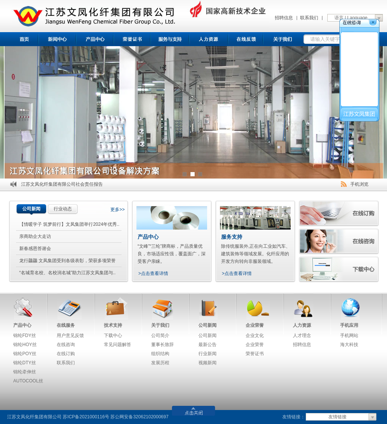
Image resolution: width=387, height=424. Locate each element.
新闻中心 (57, 39)
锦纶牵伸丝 (24, 371)
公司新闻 (31, 208)
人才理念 (302, 335)
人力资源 (302, 325)
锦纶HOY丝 (25, 344)
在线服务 (66, 325)
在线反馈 (246, 39)
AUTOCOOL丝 (28, 381)
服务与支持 (170, 39)
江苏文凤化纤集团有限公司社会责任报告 (62, 184)
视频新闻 (207, 362)
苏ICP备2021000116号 (86, 416)
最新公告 (207, 344)
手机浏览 (359, 184)
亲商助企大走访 (35, 236)
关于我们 (283, 39)
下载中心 (113, 335)
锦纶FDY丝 (24, 335)
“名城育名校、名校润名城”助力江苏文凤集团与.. (67, 272)
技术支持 (113, 325)
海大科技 (349, 344)
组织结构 (160, 353)
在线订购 (66, 353)
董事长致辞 (162, 344)
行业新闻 (207, 353)
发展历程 (160, 362)
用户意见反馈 (70, 335)
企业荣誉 (255, 325)
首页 (21, 39)
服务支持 (231, 237)
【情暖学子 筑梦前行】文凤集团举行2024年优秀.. (69, 224)
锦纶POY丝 (24, 353)
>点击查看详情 (153, 273)
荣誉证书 (132, 39)
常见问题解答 (117, 344)
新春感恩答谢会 (35, 248)
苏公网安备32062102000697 (139, 416)
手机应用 (349, 325)
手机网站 (349, 335)
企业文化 (255, 335)
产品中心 (95, 39)
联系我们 (309, 17)
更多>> (117, 209)
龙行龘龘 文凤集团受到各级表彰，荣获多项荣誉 (67, 260)
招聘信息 (284, 17)
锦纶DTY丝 (24, 362)
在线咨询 (66, 344)
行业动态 (63, 208)
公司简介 (160, 335)
